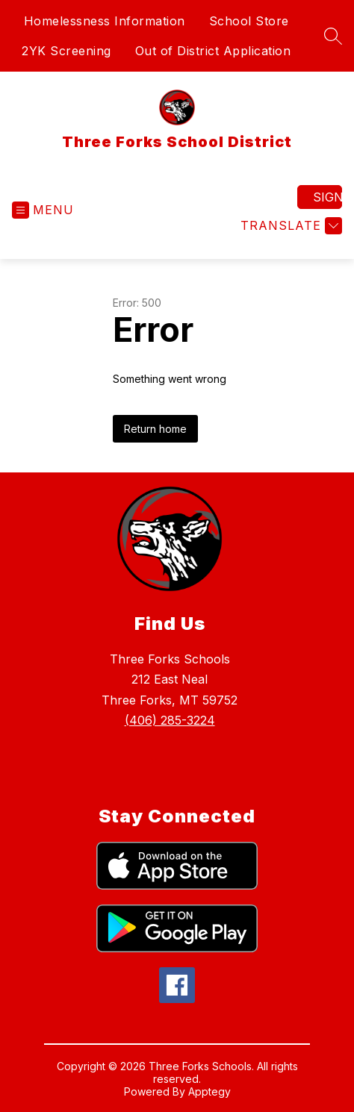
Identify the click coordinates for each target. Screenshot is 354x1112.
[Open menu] (43, 210)
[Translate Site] (289, 225)
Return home (155, 428)
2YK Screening (66, 50)
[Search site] (333, 36)
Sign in (327, 197)
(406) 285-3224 (170, 720)
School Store (249, 20)
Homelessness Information (104, 20)
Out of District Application (213, 50)
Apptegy (209, 1091)
